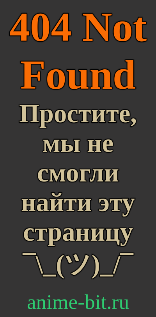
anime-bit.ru (78, 301)
